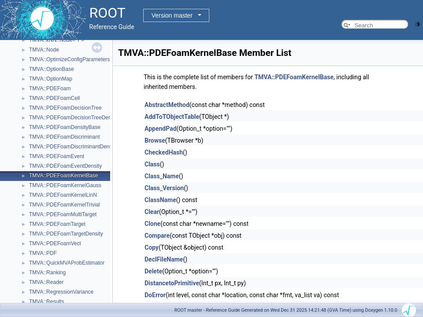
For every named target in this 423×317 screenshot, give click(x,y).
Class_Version (164, 188)
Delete (153, 271)
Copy (152, 247)
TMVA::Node (44, 50)
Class (152, 164)
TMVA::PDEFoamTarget (57, 224)
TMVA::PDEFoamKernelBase (63, 176)
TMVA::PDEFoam (49, 88)
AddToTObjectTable (172, 116)
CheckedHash (164, 152)
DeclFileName (164, 259)
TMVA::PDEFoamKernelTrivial (64, 205)
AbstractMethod (167, 104)
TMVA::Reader (46, 282)
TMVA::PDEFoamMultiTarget (62, 214)
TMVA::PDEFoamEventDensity (65, 166)
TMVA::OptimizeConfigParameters (69, 59)
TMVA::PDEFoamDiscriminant (64, 137)
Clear (152, 211)
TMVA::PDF (43, 253)
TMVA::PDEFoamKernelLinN (63, 195)
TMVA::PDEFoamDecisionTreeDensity (74, 117)
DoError (155, 295)
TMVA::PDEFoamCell (54, 98)
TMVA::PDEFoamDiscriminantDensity (73, 147)
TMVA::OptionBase (51, 69)
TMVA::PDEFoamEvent (56, 156)
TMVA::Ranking (47, 272)
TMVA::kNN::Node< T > (56, 40)
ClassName (160, 199)
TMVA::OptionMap (50, 79)
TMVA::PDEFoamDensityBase (64, 127)
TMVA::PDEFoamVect (55, 243)
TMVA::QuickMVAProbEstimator (66, 263)
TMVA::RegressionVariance (61, 292)
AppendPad (161, 128)
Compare (157, 235)
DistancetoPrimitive (172, 283)
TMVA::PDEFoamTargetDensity (66, 234)
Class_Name (162, 176)
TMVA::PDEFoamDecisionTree (65, 108)
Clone (152, 223)
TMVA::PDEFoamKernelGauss (65, 185)
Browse (155, 140)
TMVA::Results (46, 302)
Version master (172, 15)
